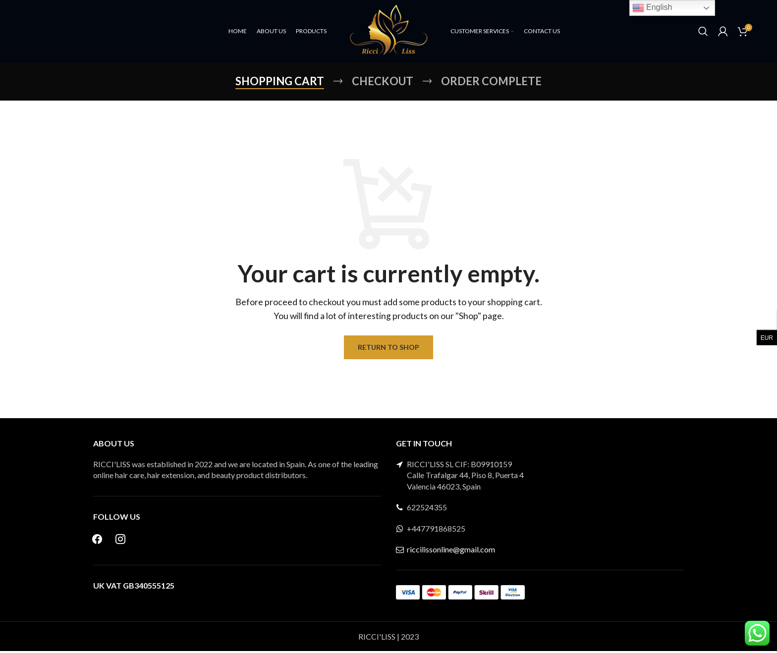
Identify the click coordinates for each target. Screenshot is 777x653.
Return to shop (388, 349)
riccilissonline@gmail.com (451, 551)
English (652, 8)
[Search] (703, 32)
